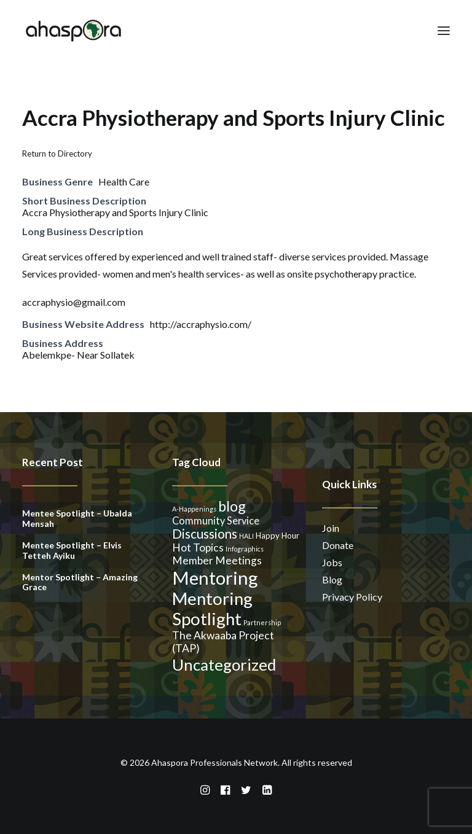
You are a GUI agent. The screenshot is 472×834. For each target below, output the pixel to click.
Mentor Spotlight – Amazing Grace (80, 582)
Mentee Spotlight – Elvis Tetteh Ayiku (72, 550)
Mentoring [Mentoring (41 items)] (215, 577)
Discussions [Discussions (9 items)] (204, 533)
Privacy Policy (352, 596)
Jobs (332, 562)
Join (330, 528)
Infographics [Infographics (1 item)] (245, 549)
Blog (332, 579)
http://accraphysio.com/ (200, 324)
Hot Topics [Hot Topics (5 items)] (198, 547)
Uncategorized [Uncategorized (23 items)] (224, 664)
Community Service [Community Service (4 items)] (215, 520)
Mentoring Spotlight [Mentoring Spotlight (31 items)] (212, 608)
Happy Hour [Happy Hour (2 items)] (277, 535)
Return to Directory (57, 153)
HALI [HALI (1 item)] (246, 536)
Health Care (123, 181)
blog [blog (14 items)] (232, 506)
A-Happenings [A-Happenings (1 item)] (194, 509)
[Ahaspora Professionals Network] (73, 30)
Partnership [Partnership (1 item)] (262, 622)
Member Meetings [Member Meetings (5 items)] (217, 560)
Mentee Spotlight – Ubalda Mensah (77, 518)
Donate (337, 545)
